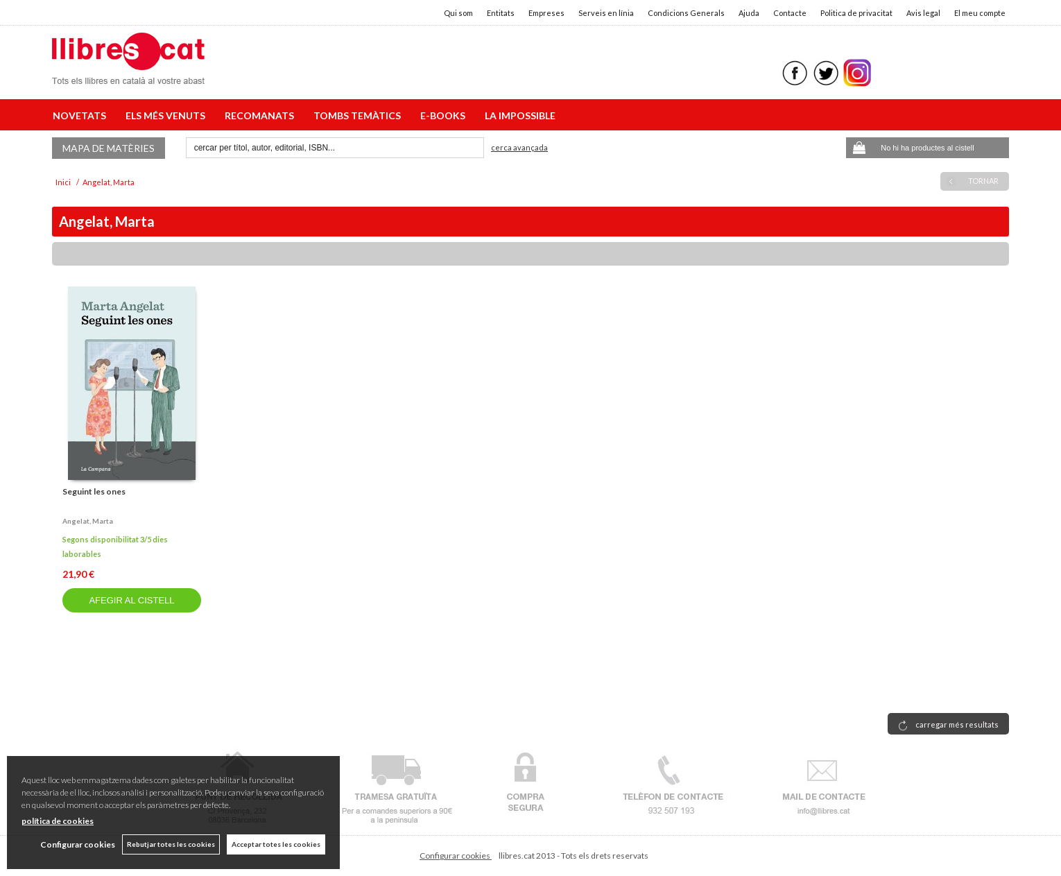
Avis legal (923, 12)
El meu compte (980, 12)
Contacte (789, 12)
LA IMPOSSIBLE (520, 115)
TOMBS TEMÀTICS (359, 115)
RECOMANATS (261, 115)
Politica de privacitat (856, 12)
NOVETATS (81, 115)
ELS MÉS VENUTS (167, 115)
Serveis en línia (606, 12)
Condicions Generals (686, 12)
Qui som (458, 12)
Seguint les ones (94, 491)
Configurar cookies (456, 855)
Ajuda (749, 12)
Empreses (546, 12)
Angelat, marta (87, 521)
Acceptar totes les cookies (276, 844)
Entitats (501, 12)
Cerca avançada (519, 147)
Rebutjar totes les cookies (171, 844)
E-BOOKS (444, 115)
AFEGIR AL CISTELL (131, 600)
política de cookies (57, 821)
